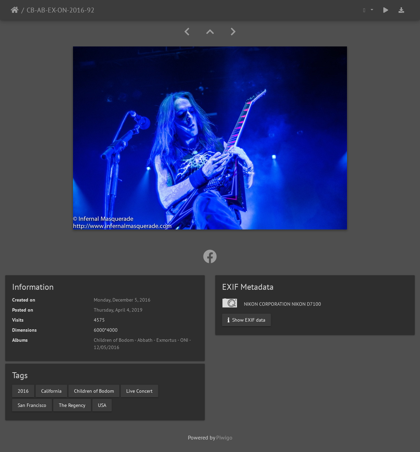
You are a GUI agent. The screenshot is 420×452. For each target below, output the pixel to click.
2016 (23, 391)
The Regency (72, 405)
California (51, 391)
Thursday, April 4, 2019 (118, 310)
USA (102, 405)
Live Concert (139, 391)
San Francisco (32, 405)
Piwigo (224, 437)
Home (15, 10)
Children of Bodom (94, 391)
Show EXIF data (246, 320)
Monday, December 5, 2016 (122, 300)
